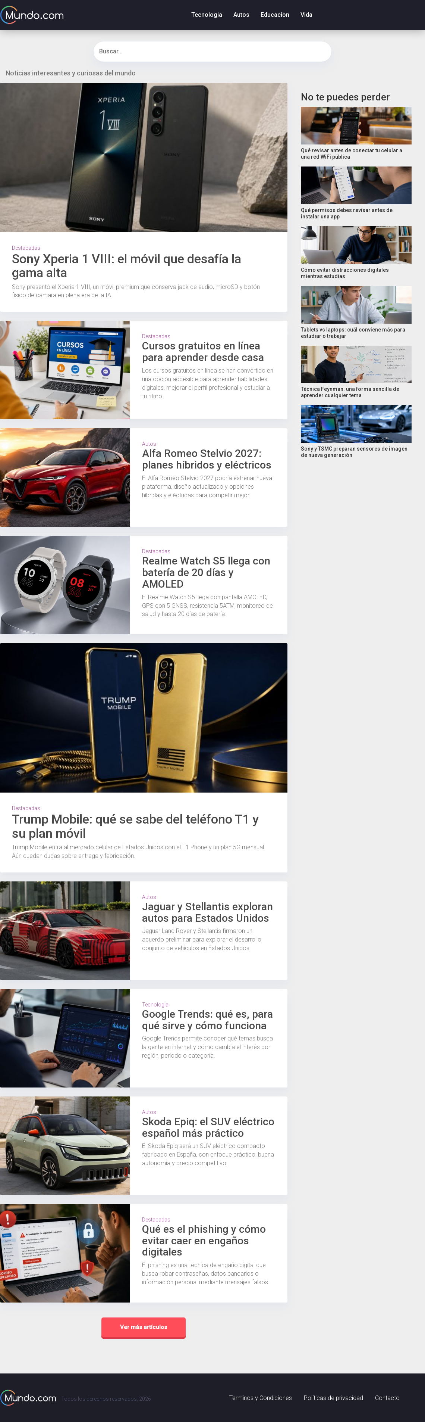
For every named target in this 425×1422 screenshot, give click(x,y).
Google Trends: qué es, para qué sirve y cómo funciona (207, 1020)
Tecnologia (206, 14)
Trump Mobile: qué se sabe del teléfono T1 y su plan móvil (135, 826)
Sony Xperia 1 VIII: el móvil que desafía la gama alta (126, 265)
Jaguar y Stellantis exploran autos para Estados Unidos (207, 912)
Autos (241, 14)
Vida (306, 14)
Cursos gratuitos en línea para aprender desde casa (203, 352)
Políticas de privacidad (333, 1397)
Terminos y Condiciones (260, 1397)
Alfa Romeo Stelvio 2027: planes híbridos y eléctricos (206, 459)
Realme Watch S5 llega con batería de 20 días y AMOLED (206, 572)
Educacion (275, 14)
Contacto (387, 1397)
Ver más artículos (143, 1327)
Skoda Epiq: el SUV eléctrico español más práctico (208, 1127)
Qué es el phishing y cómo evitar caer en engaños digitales (204, 1240)
